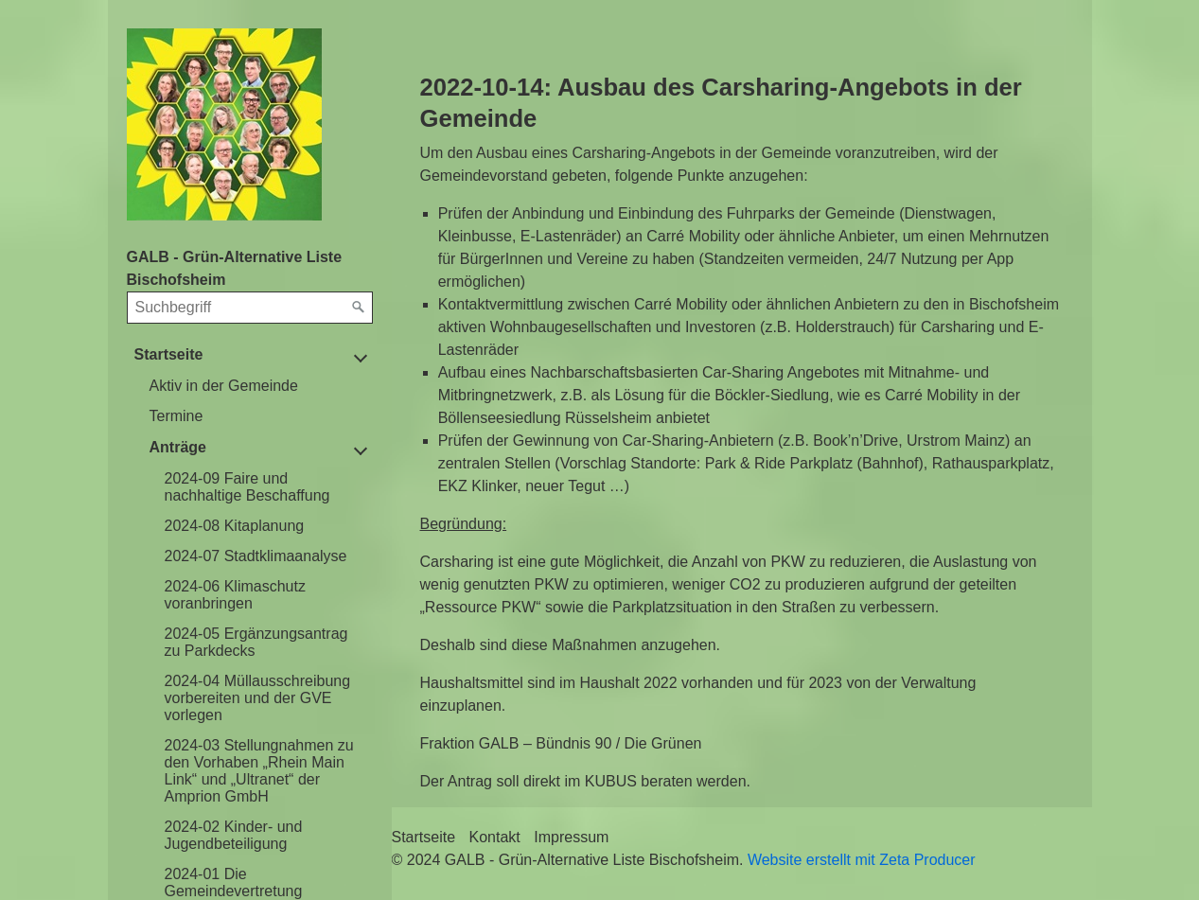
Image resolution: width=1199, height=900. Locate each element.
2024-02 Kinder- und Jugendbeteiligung (234, 835)
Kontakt (494, 837)
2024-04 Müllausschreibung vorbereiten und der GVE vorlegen (258, 698)
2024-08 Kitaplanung (235, 526)
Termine (176, 416)
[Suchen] (358, 307)
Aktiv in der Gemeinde (224, 386)
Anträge (178, 447)
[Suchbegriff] (250, 307)
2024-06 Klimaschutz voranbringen (235, 594)
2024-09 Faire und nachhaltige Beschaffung (247, 486)
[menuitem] (257, 386)
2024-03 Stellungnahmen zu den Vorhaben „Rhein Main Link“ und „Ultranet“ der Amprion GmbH (259, 770)
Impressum (571, 837)
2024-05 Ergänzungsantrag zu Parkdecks (256, 642)
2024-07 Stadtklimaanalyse (256, 556)
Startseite (168, 354)
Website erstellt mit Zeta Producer (862, 860)
